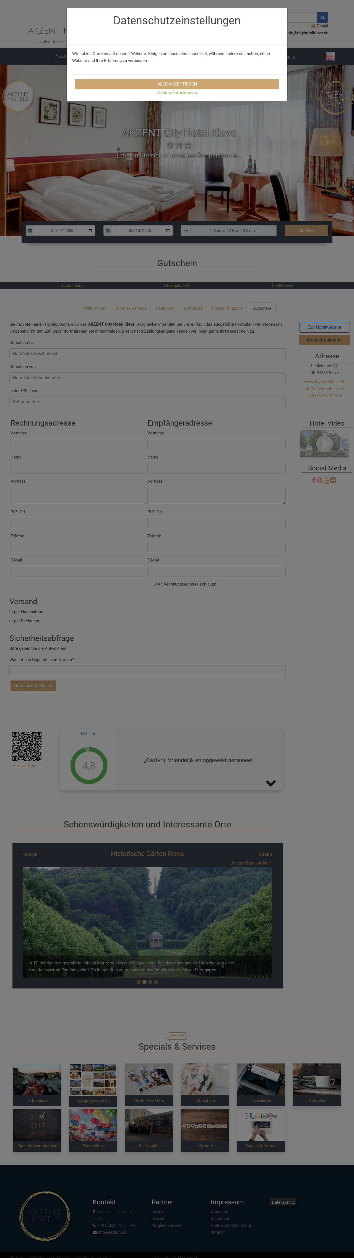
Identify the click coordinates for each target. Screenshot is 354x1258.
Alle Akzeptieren (177, 84)
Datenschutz (188, 93)
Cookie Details (167, 93)
